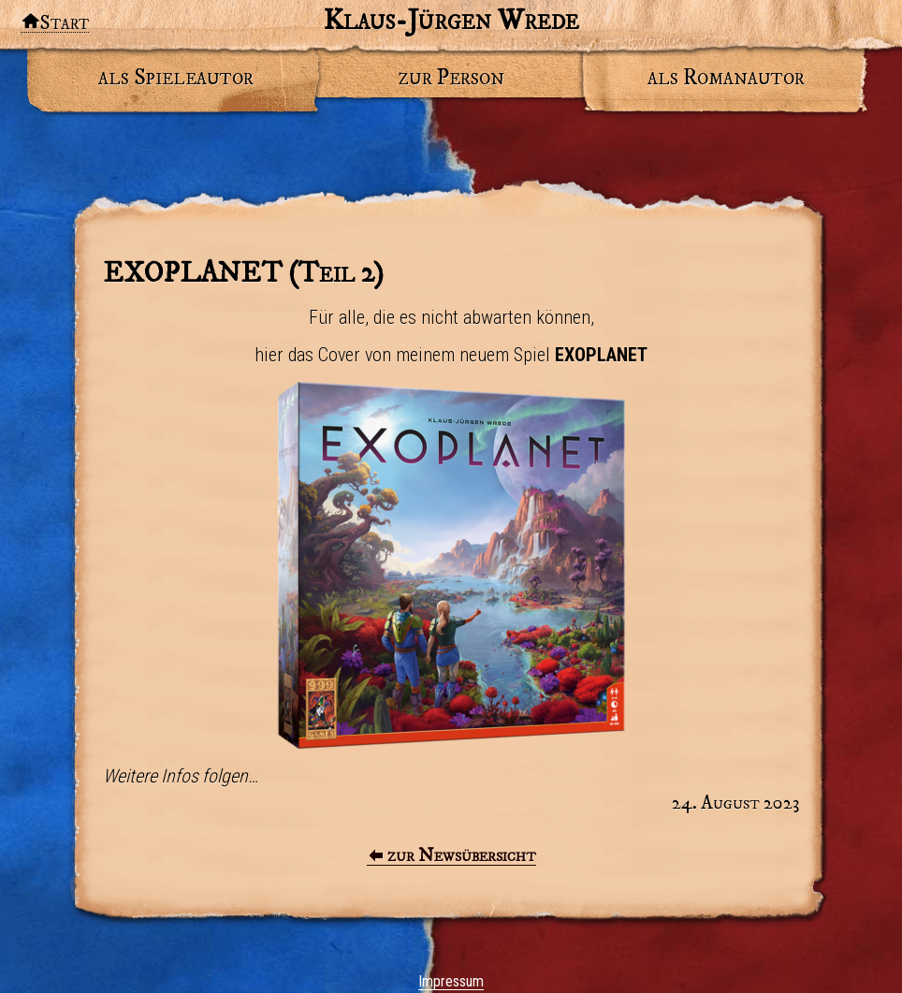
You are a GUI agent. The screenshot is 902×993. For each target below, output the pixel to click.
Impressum (451, 981)
